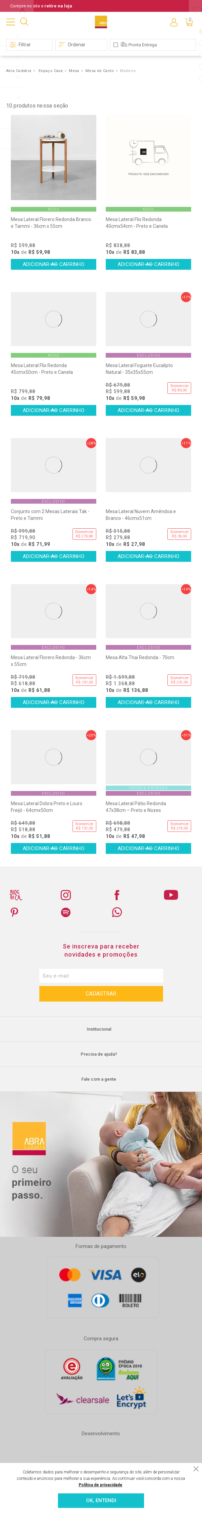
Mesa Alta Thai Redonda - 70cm (140, 657)
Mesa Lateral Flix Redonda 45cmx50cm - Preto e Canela (42, 369)
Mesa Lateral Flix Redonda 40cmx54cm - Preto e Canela (137, 223)
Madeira (128, 71)
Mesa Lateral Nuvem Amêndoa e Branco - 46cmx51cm (141, 515)
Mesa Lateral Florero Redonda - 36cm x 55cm (51, 661)
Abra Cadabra (19, 71)
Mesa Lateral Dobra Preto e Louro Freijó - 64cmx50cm (46, 807)
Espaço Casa (51, 71)
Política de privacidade (100, 1485)
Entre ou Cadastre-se (174, 22)
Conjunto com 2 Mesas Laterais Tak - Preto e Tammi (50, 515)
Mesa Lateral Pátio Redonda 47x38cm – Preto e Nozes (136, 807)
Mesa (74, 71)
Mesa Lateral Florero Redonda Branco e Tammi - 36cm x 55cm (51, 223)
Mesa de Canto (99, 71)
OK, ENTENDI (101, 1500)
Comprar (53, 264)
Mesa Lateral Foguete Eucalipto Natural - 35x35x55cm (139, 369)
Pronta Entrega (142, 44)
